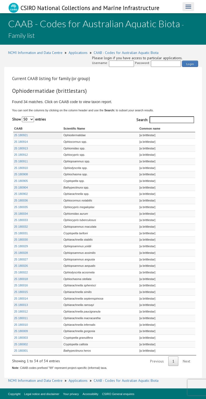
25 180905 (21, 180)
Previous (157, 361)
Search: (165, 119)
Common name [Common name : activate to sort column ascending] (149, 128)
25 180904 (21, 187)
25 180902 (21, 193)
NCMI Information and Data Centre (35, 52)
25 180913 (21, 148)
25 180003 (21, 337)
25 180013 (21, 304)
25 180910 (21, 167)
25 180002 (21, 344)
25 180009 (21, 331)
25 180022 (21, 272)
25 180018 (21, 279)
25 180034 (21, 213)
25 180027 (21, 259)
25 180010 (21, 324)
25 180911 (21, 161)
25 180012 (21, 311)
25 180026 (21, 265)
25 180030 (21, 239)
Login (190, 64)
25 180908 (21, 174)
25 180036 (21, 200)
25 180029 (21, 246)
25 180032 (21, 226)
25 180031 (21, 233)
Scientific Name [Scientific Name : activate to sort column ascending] (59, 128)
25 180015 (21, 291)
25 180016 (21, 285)
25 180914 (21, 141)
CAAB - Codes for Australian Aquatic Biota (126, 52)
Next (186, 361)
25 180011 (21, 318)
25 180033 (21, 220)
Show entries (29, 119)
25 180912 (21, 154)
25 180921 (21, 135)
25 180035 (21, 207)
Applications (78, 52)
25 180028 (21, 252)
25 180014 (21, 298)
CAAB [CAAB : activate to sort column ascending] (18, 128)
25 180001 (21, 350)
